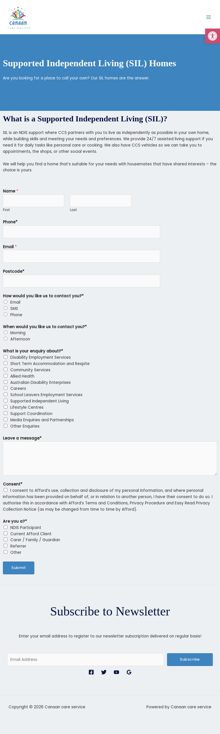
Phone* (10, 221)
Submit (18, 566)
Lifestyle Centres (27, 406)
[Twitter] (104, 670)
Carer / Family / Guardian (35, 539)
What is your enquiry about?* (33, 349)
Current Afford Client (31, 532)
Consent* (12, 483)
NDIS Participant (25, 526)
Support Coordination (31, 412)
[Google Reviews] (129, 670)
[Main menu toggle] (209, 16)
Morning (17, 331)
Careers (18, 387)
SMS (14, 307)
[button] (212, 36)
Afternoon (20, 338)
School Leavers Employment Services (46, 393)
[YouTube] (116, 670)
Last (73, 208)
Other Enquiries (25, 425)
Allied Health (22, 375)
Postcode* (13, 270)
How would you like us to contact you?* (43, 294)
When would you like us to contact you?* (45, 325)
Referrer (18, 545)
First (6, 208)
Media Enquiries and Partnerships (42, 418)
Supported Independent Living (39, 399)
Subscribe (190, 658)
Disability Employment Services (40, 356)
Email (10, 245)
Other (15, 551)
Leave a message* (22, 437)
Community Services (30, 368)
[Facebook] (91, 670)
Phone (16, 313)
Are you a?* (15, 520)
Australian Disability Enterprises (40, 381)
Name (10, 189)
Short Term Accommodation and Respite (50, 362)
